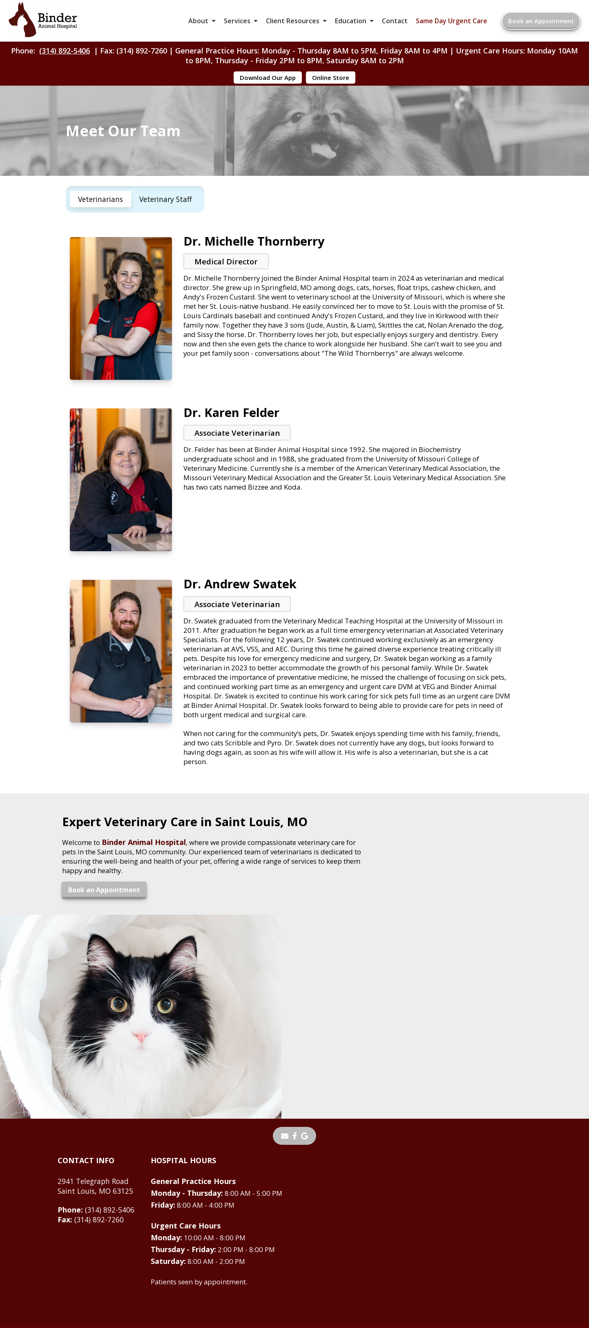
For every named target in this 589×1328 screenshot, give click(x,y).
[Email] (284, 1051)
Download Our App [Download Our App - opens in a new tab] (268, 85)
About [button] (198, 24)
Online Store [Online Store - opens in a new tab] (330, 85)
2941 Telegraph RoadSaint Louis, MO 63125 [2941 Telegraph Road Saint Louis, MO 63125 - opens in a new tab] (96, 1101)
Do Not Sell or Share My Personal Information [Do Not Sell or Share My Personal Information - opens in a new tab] (295, 1278)
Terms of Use (341, 1260)
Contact (395, 24)
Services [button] (237, 24)
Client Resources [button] (292, 24)
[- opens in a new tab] (294, 1051)
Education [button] (350, 24)
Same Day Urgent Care (451, 24)
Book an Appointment (541, 24)
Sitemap (291, 1260)
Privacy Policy (401, 1260)
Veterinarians (101, 219)
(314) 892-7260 (91, 1135)
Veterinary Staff (169, 219)
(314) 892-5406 (64, 58)
